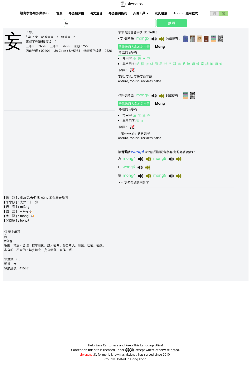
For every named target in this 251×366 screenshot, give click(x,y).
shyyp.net (87, 354)
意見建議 (161, 13)
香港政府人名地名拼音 (134, 47)
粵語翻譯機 (76, 13)
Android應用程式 (185, 13)
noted (175, 350)
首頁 (59, 13)
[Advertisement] (54, 81)
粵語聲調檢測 (118, 13)
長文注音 (96, 13)
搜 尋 (171, 23)
